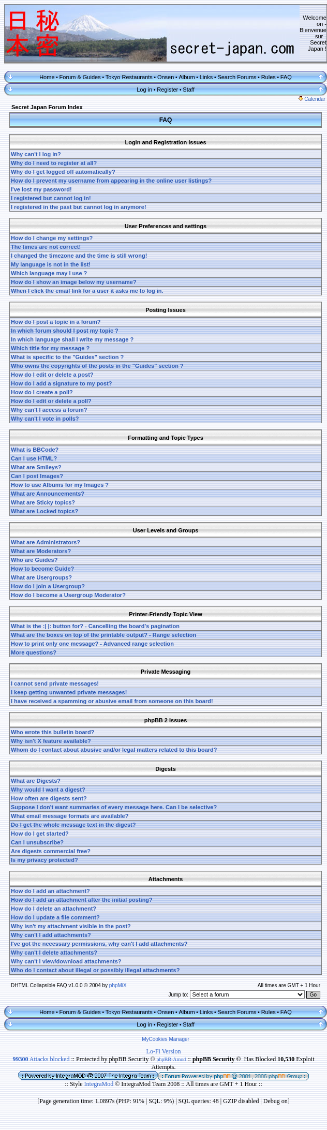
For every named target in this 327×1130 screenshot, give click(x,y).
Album (187, 77)
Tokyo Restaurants (129, 77)
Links (206, 77)
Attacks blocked (40, 1059)
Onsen (165, 77)
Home (46, 77)
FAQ (286, 77)
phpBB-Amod (171, 1059)
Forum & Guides (80, 77)
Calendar (312, 99)
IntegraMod (99, 1084)
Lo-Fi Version (163, 1051)
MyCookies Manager (165, 1039)
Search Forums (236, 77)
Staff (188, 89)
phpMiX (118, 985)
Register (167, 89)
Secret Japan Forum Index (47, 107)
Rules (268, 77)
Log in (144, 89)
